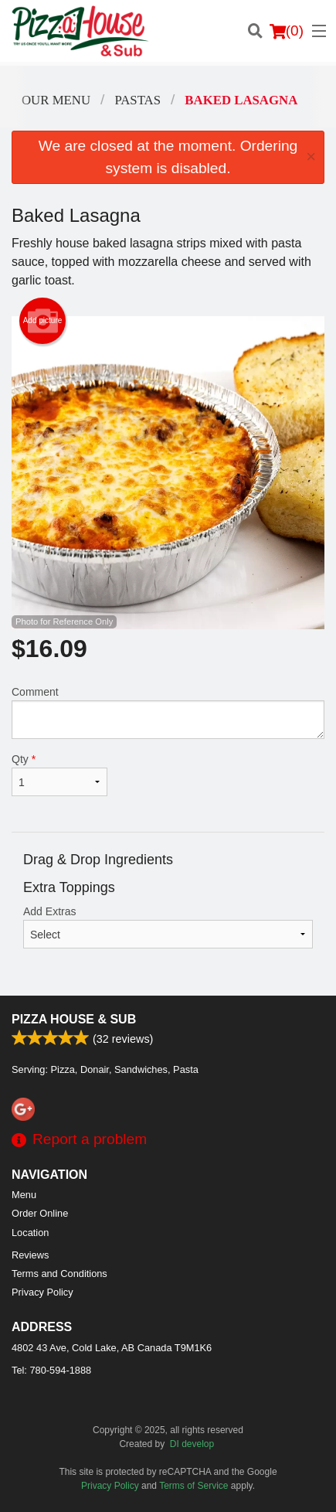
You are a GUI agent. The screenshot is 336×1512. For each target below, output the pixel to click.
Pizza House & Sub (74, 1019)
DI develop (192, 1444)
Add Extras (168, 926)
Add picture (43, 321)
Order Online (40, 1213)
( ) (287, 31)
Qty (59, 774)
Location (30, 1232)
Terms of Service (193, 1485)
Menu (24, 1194)
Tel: (51, 1370)
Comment (168, 712)
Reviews (30, 1255)
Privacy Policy (42, 1292)
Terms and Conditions (59, 1273)
